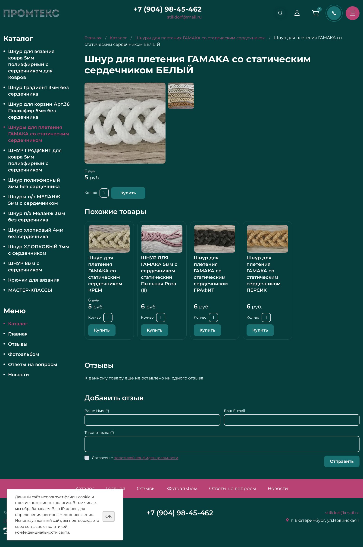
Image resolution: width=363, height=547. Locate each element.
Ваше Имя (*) (96, 411)
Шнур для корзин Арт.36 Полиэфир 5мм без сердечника (39, 110)
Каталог (18, 323)
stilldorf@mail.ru (182, 17)
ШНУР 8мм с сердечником (25, 267)
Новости (18, 374)
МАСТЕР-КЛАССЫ (30, 290)
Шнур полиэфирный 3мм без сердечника (34, 183)
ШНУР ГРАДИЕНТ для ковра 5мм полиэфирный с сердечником (35, 160)
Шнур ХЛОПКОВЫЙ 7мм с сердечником (38, 250)
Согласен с (135, 458)
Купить (128, 193)
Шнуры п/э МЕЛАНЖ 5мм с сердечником (34, 200)
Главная (18, 334)
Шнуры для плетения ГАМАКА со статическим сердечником (38, 133)
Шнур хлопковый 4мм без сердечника (35, 233)
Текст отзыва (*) (99, 432)
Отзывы (18, 344)
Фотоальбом (23, 354)
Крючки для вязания (33, 280)
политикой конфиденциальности (146, 458)
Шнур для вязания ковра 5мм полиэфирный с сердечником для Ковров (31, 64)
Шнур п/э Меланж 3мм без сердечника (36, 217)
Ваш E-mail (234, 411)
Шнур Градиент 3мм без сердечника (38, 91)
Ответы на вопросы (32, 364)
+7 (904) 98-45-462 (165, 9)
